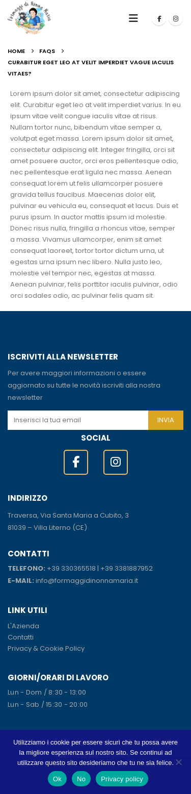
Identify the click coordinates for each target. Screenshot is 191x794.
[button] (136, 18)
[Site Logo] (29, 18)
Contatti (21, 637)
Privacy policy (122, 779)
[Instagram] (176, 18)
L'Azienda (23, 626)
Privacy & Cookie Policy (46, 648)
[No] (178, 762)
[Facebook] (159, 18)
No (81, 779)
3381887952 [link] (134, 568)
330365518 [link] (78, 568)
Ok (57, 779)
